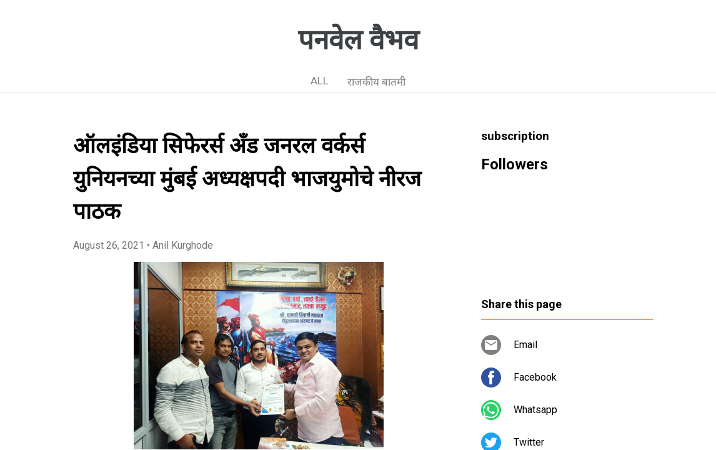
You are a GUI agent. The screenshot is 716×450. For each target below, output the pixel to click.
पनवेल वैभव (358, 40)
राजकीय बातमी (376, 82)
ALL (320, 80)
